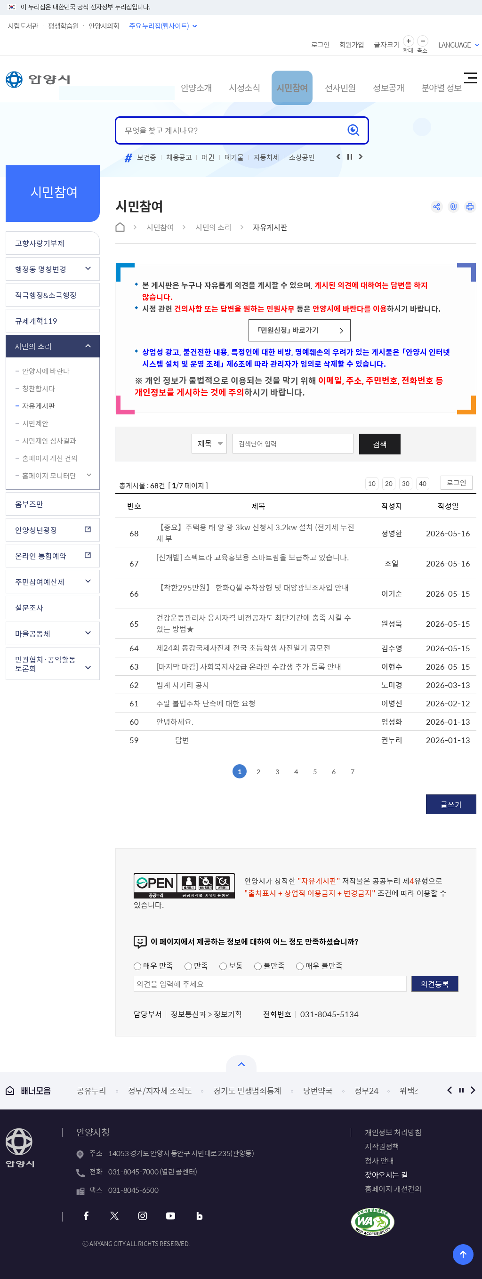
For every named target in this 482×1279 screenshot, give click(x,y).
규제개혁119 (36, 320)
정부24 (366, 1090)
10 (372, 483)
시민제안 (35, 423)
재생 (349, 157)
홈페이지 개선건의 (393, 1188)
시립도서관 (23, 26)
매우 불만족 (319, 965)
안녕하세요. (174, 721)
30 (406, 483)
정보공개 (369, 78)
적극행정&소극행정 (46, 294)
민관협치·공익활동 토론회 (45, 664)
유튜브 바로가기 (165, 1216)
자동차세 (267, 157)
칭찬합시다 (38, 388)
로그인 (320, 45)
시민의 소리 (33, 346)
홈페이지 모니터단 (49, 475)
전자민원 (318, 78)
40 (422, 483)
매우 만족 (153, 965)
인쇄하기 (469, 207)
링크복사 (451, 207)
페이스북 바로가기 (89, 1216)
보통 (231, 965)
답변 (182, 739)
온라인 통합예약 (40, 555)
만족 (196, 965)
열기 (241, 1063)
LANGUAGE (454, 45)
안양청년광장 (36, 529)
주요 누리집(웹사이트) (159, 26)
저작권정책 (382, 1146)
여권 (207, 157)
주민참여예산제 (39, 581)
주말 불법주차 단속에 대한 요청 (206, 703)
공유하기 (433, 207)
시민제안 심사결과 (49, 441)
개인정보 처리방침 (393, 1132)
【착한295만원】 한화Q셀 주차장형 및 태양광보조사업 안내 (252, 587)
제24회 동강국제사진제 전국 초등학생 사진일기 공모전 (244, 647)
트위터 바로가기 (114, 1216)
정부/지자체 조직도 (160, 1090)
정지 (461, 1090)
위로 (468, 1253)
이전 (449, 1090)
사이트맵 (469, 79)
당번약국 (318, 1090)
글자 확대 (408, 41)
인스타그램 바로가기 (140, 1216)
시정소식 (214, 78)
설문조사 (29, 607)
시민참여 (266, 78)
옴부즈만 (29, 504)
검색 (380, 444)
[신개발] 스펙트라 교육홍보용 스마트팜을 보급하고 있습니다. (252, 557)
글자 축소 (422, 41)
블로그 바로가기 (191, 1216)
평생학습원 (63, 26)
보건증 (146, 157)
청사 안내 (379, 1160)
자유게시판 (38, 406)
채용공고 (179, 157)
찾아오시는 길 (386, 1174)
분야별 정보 (426, 78)
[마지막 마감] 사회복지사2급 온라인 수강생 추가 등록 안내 (248, 666)
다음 (473, 1090)
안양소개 (162, 78)
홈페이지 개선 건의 (50, 458)
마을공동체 (32, 633)
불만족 (269, 965)
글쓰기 (451, 804)
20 (389, 483)
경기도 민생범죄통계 (247, 1090)
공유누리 (91, 1090)
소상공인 (302, 157)
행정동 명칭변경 (40, 269)
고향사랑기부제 (39, 243)
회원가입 (351, 45)
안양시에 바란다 (46, 371)
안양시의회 (103, 26)
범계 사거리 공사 (182, 684)
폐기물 (234, 157)
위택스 (411, 1090)
